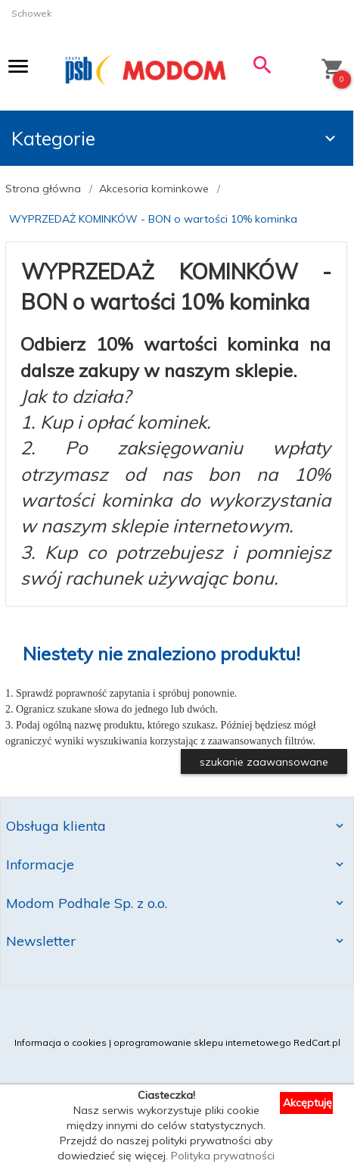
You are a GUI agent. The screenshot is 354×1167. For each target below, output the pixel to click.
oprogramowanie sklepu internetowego (202, 1042)
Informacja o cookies (60, 1042)
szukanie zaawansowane (264, 762)
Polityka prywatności (223, 1155)
